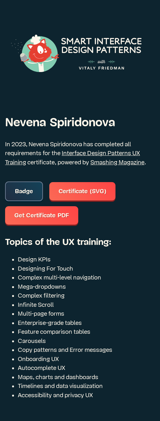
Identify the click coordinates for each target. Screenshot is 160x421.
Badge (24, 191)
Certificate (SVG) (83, 191)
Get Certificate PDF (41, 215)
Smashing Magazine (117, 162)
